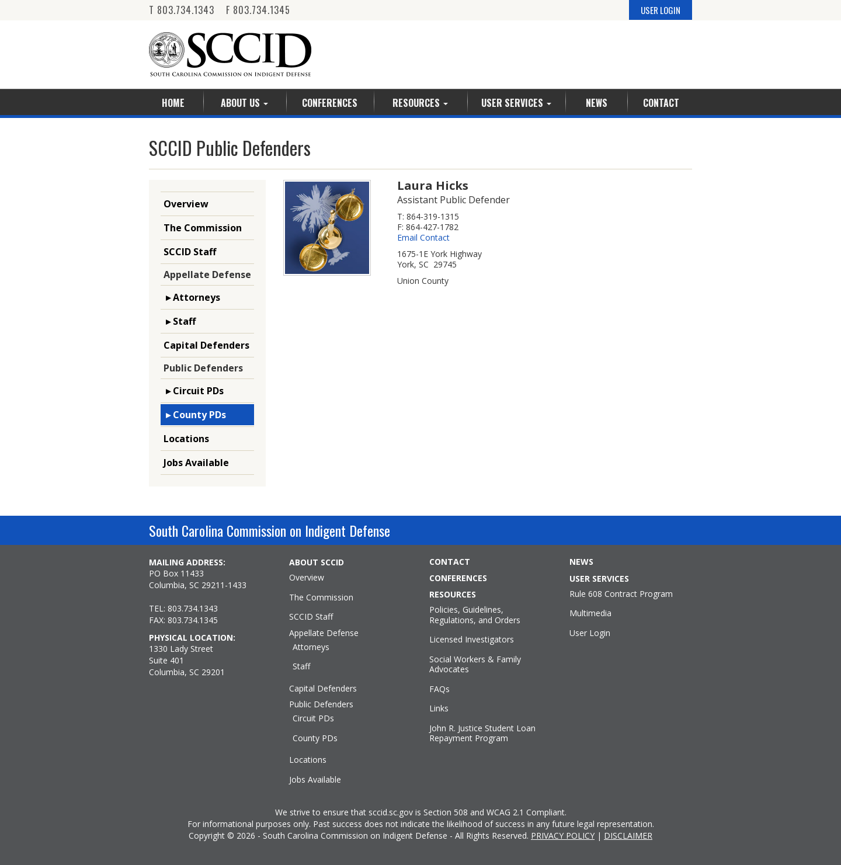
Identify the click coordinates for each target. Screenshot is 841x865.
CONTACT (449, 562)
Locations (186, 438)
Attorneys (311, 647)
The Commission (203, 227)
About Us (244, 103)
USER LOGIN (660, 10)
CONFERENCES (458, 578)
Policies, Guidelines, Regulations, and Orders (474, 615)
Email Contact (423, 237)
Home (173, 103)
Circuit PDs (313, 718)
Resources (420, 103)
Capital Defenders (206, 345)
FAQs (439, 689)
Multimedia (590, 613)
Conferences (329, 103)
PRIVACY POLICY (563, 835)
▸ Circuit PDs (194, 390)
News (596, 103)
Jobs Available (196, 462)
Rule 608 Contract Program (621, 594)
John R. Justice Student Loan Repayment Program (482, 733)
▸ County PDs (195, 414)
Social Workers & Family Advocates (475, 664)
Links (439, 708)
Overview (186, 203)
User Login (589, 633)
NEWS (581, 562)
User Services (516, 103)
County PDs (315, 738)
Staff (301, 666)
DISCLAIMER (628, 835)
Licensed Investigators (471, 639)
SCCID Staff (190, 251)
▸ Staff (180, 321)
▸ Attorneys (192, 297)
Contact (661, 103)
